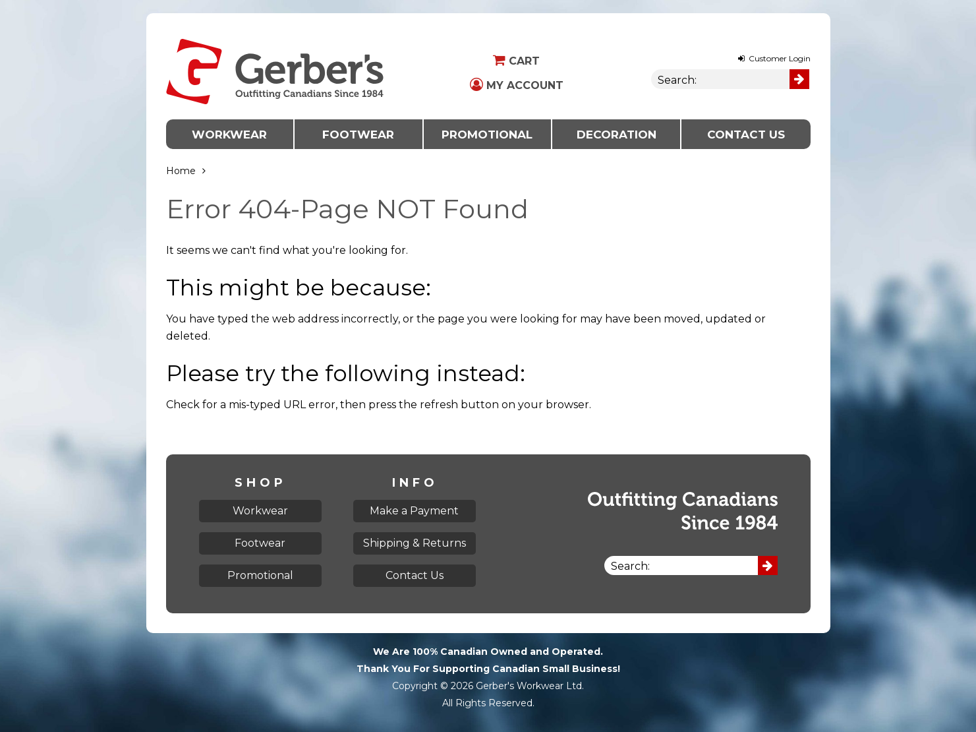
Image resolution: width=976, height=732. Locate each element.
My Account (516, 85)
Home (181, 171)
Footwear (358, 134)
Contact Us (746, 134)
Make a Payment (414, 510)
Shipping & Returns (414, 543)
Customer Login (774, 58)
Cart (516, 61)
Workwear (229, 134)
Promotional (487, 134)
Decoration (616, 134)
